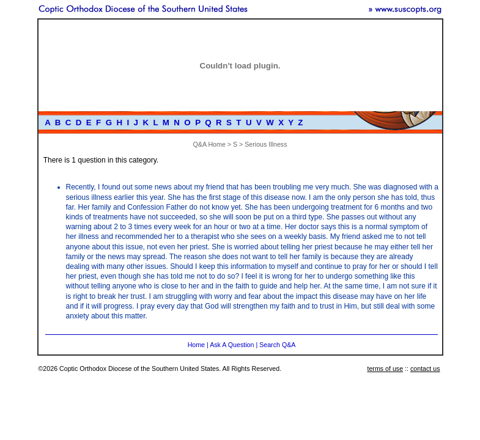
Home (196, 344)
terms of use (385, 368)
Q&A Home (209, 144)
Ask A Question (232, 344)
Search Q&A (277, 344)
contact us (425, 368)
